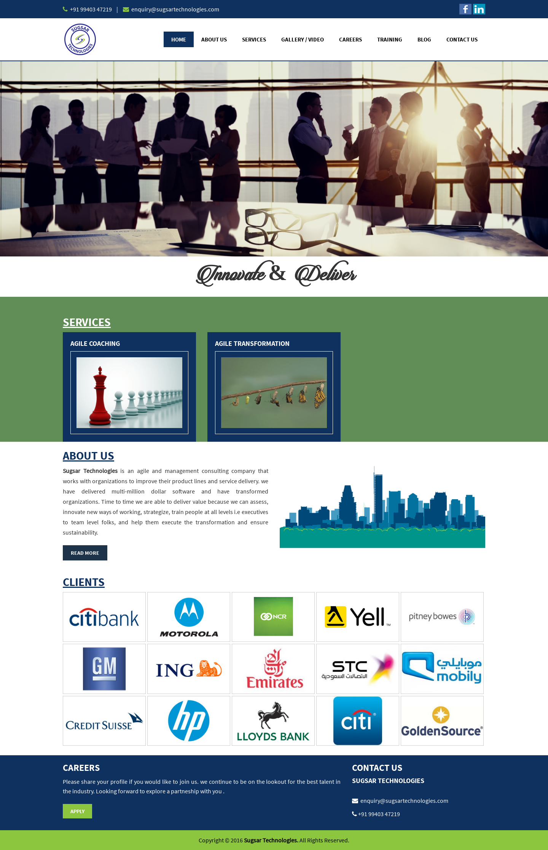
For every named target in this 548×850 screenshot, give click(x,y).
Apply (77, 811)
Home (178, 39)
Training (389, 39)
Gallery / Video (302, 39)
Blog (424, 39)
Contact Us (462, 39)
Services (254, 39)
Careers (350, 39)
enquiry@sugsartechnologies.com (174, 9)
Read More (85, 552)
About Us (214, 39)
